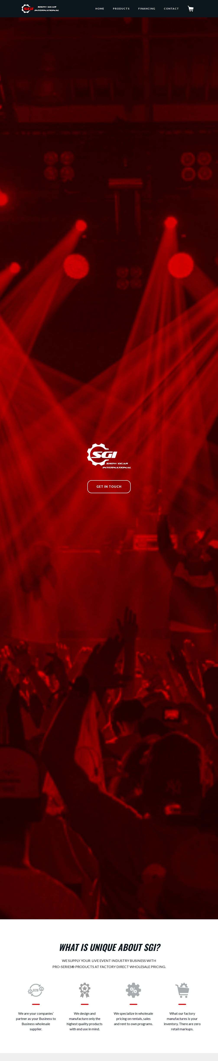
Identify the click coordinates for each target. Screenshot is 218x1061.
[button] (192, 8)
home (99, 8)
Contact (171, 8)
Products (121, 8)
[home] (40, 8)
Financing (146, 8)
